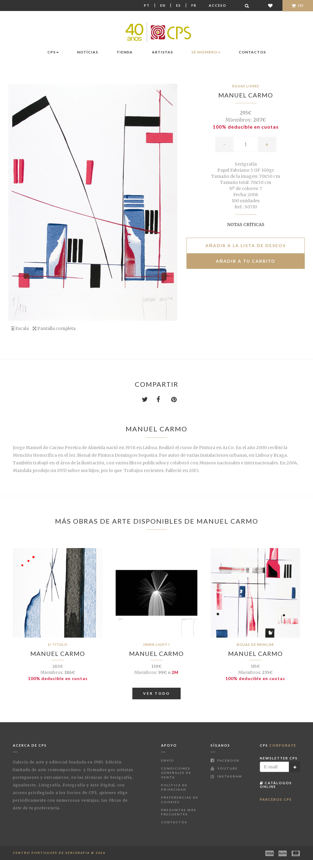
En (163, 5)
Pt (147, 5)
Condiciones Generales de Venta (176, 773)
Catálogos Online (276, 785)
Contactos (252, 52)
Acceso (217, 5)
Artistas (162, 52)
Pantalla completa (54, 328)
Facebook (225, 760)
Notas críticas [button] (245, 224)
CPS (53, 52)
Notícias (87, 52)
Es (178, 5)
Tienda (124, 52)
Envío (167, 760)
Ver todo (156, 693)
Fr (194, 5)
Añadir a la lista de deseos (245, 245)
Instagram (226, 776)
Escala (20, 328)
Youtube (224, 768)
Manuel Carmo (245, 95)
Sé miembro (205, 52)
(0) (298, 5)
